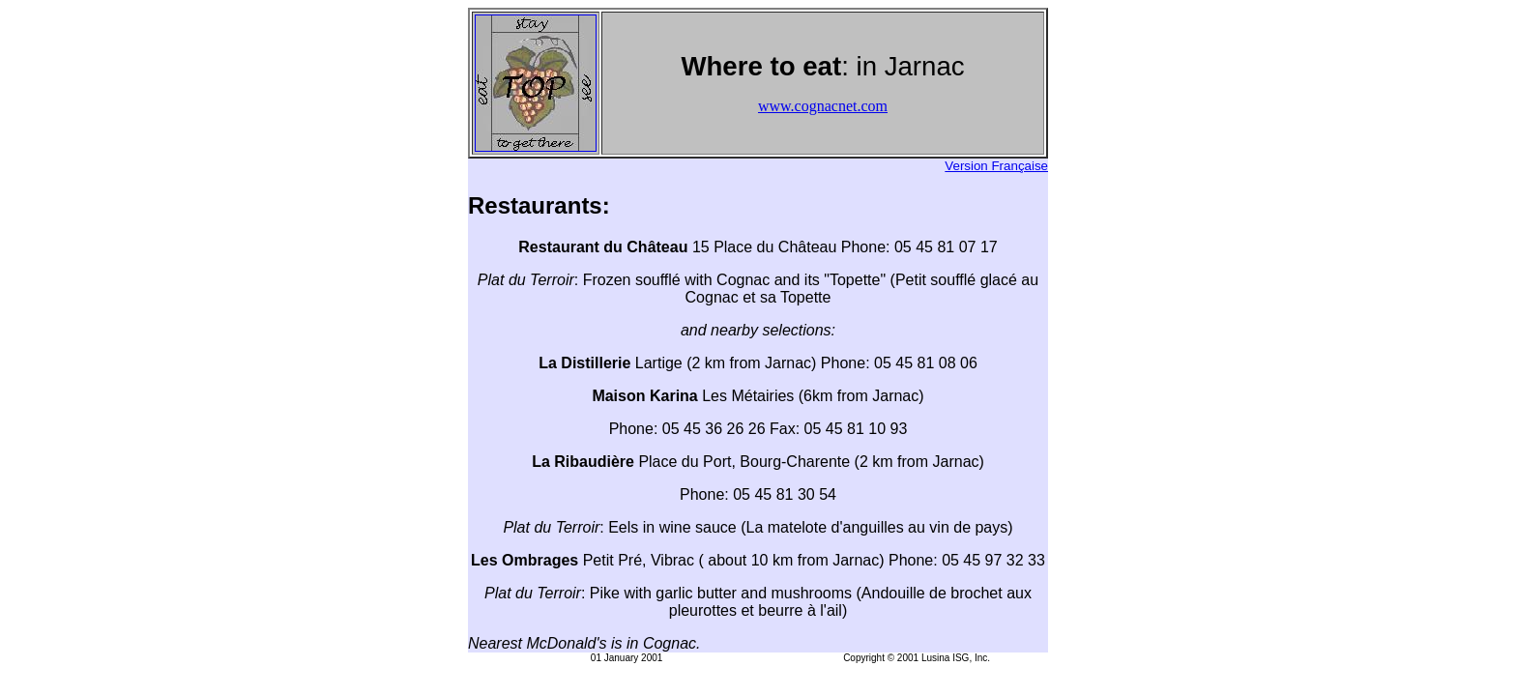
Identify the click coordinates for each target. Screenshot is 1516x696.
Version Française (996, 166)
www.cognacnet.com (823, 106)
